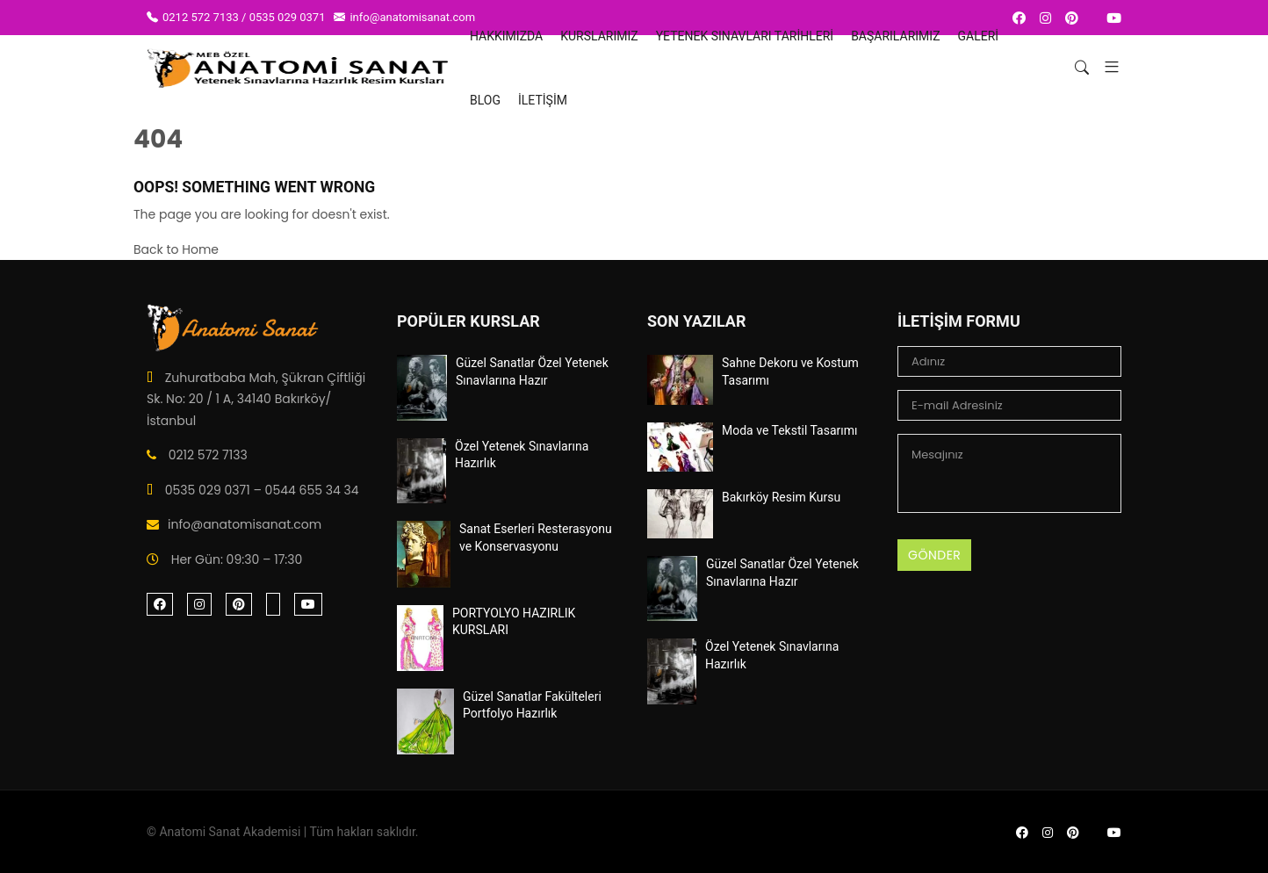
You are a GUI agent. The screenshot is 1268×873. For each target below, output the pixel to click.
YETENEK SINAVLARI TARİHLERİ (744, 36)
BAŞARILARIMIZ (895, 36)
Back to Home (176, 249)
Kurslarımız (599, 36)
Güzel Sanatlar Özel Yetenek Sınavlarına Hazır (532, 371)
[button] (1105, 68)
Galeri (978, 36)
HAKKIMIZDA (506, 36)
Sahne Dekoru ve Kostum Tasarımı (790, 371)
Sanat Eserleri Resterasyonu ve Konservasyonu (535, 537)
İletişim (542, 100)
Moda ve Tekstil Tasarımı (790, 430)
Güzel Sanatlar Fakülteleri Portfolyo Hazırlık (532, 705)
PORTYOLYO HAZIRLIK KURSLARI (513, 622)
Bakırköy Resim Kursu (781, 497)
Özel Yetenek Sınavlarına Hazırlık (521, 455)
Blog (485, 100)
